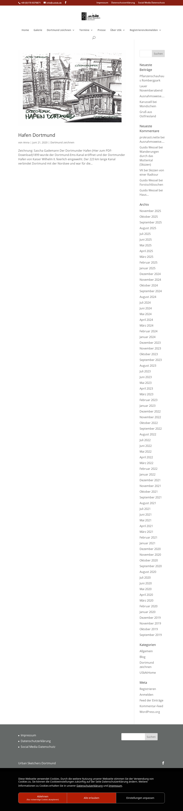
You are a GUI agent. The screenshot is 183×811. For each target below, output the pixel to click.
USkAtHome (148, 673)
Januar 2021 (147, 543)
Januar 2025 (147, 268)
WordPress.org (150, 712)
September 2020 (151, 566)
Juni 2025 (146, 240)
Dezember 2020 (150, 549)
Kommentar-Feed (151, 706)
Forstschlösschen (151, 185)
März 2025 (146, 257)
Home (25, 30)
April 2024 (146, 320)
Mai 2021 (146, 520)
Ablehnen (43, 798)
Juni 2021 (146, 514)
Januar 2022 (147, 474)
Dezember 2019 (150, 618)
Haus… (144, 195)
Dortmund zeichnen (59, 30)
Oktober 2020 (149, 560)
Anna (26, 142)
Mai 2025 (146, 245)
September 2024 (151, 291)
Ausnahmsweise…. (152, 96)
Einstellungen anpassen (140, 798)
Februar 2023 (148, 400)
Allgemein (146, 651)
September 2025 (151, 222)
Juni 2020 (146, 583)
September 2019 (151, 635)
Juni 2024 (146, 308)
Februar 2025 (148, 262)
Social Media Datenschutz (151, 3)
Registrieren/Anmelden (144, 30)
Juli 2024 (145, 303)
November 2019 (150, 623)
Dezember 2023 (150, 343)
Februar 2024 (148, 331)
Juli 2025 (145, 234)
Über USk (116, 30)
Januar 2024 (147, 337)
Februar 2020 (148, 606)
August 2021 (148, 503)
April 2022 (146, 457)
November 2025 (150, 211)
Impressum (102, 3)
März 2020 (146, 600)
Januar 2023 (147, 406)
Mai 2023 (146, 383)
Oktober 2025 (149, 217)
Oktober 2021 (149, 492)
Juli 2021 (145, 509)
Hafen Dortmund (36, 135)
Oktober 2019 (149, 629)
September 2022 (151, 429)
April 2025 (146, 251)
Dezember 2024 (150, 274)
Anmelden (146, 695)
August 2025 (148, 228)
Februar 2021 (148, 537)
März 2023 (146, 394)
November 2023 (150, 348)
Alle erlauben (91, 798)
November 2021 (150, 486)
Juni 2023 (146, 377)
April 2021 (146, 526)
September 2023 (151, 360)
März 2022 (146, 463)
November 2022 (150, 417)
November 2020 (150, 555)
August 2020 (148, 572)
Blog (142, 657)
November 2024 (150, 280)
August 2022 (148, 434)
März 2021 (146, 532)
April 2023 (146, 388)
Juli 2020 (145, 578)
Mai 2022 (146, 451)
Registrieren (148, 689)
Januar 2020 (147, 612)
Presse (102, 30)
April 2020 (146, 595)
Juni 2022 (146, 446)
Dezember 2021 (150, 480)
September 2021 (151, 497)
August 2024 (148, 297)
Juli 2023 (145, 371)
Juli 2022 (145, 440)
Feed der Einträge (151, 700)
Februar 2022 (148, 469)
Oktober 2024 (149, 285)
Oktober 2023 (149, 354)
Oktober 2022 (149, 423)
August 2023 (148, 366)
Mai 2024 (146, 314)
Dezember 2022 (150, 411)
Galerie (38, 30)
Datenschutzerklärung (123, 3)
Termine (84, 30)
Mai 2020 (146, 589)
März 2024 (146, 325)
